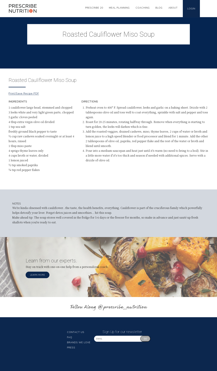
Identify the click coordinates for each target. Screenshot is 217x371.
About (173, 7)
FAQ (69, 337)
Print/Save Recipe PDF (24, 93)
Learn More (37, 275)
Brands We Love (78, 342)
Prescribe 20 (94, 7)
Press (71, 347)
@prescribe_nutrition (122, 307)
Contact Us (75, 332)
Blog (158, 7)
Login (191, 8)
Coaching (143, 7)
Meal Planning (119, 7)
